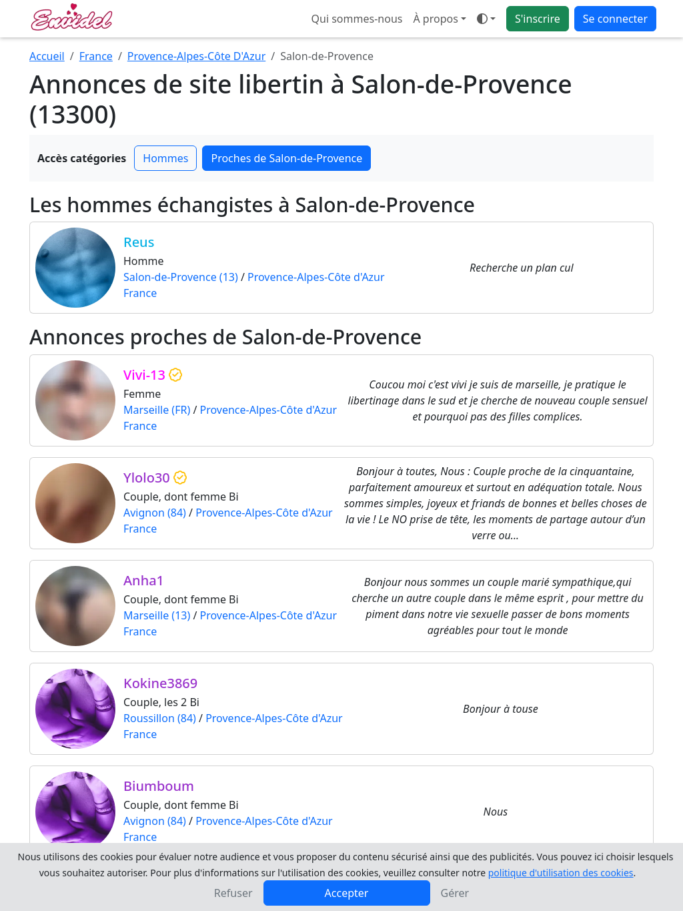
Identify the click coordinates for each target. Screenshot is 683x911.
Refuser (233, 893)
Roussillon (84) (159, 718)
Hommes (165, 158)
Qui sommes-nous (357, 18)
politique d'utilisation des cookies (561, 872)
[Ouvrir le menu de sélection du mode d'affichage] (486, 18)
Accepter (347, 893)
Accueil (47, 56)
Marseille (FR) (156, 409)
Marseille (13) (156, 615)
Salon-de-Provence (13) (180, 277)
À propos (435, 18)
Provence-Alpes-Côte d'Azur (316, 277)
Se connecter (615, 18)
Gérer (455, 893)
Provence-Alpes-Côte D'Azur (196, 56)
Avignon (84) (154, 512)
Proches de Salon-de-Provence (286, 158)
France (96, 56)
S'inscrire (537, 18)
